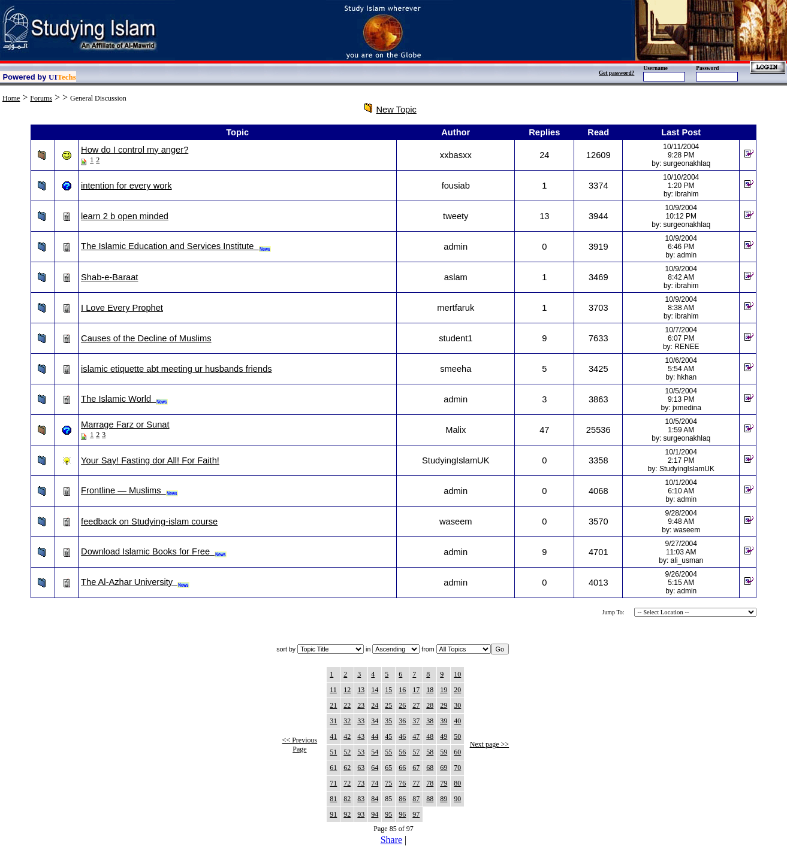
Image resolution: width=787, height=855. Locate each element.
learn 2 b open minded (124, 216)
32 (347, 721)
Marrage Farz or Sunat (125, 424)
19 (443, 690)
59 (443, 752)
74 (374, 783)
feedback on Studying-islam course (149, 521)
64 (374, 767)
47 (416, 736)
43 (360, 736)
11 (333, 690)
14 (374, 690)
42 (347, 736)
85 (388, 799)
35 (388, 721)
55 (388, 752)
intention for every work (126, 185)
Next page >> (489, 744)
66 (402, 767)
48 (429, 736)
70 (457, 767)
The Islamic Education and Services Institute (176, 246)
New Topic (396, 109)
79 (443, 783)
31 (333, 721)
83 (360, 799)
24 (374, 705)
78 (429, 783)
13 (360, 690)
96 (402, 814)
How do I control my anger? (134, 149)
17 (416, 690)
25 (388, 705)
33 (360, 721)
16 (402, 690)
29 (443, 705)
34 (374, 721)
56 (402, 752)
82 (347, 799)
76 (402, 783)
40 (457, 721)
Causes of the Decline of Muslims (146, 338)
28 (429, 705)
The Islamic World (124, 399)
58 (429, 752)
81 (333, 799)
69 (443, 767)
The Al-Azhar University (135, 582)
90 (457, 799)
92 (347, 814)
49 (443, 736)
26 (402, 705)
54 (374, 752)
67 (416, 767)
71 (333, 783)
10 (457, 674)
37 (416, 721)
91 (333, 814)
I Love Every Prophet (122, 308)
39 (443, 721)
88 (429, 799)
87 (416, 799)
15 (388, 690)
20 (457, 690)
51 (333, 752)
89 (443, 799)
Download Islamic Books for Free (154, 551)
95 (388, 814)
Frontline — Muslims (129, 490)
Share (391, 840)
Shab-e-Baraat (109, 277)
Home (11, 98)
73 (360, 783)
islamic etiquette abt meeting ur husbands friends (176, 369)
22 (347, 705)
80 (457, 783)
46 (402, 736)
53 (360, 752)
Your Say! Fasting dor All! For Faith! (150, 460)
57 (416, 752)
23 (360, 705)
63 (360, 767)
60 (457, 752)
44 (374, 736)
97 (416, 814)
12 (347, 690)
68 (429, 767)
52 (347, 752)
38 (429, 721)
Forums (41, 98)
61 (333, 767)
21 (333, 705)
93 (360, 814)
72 (347, 783)
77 (416, 783)
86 (402, 799)
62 (347, 767)
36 (402, 721)
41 (333, 736)
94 (374, 814)
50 (457, 736)
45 (388, 736)
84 (374, 799)
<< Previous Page (300, 744)
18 (429, 690)
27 (416, 705)
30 (457, 705)
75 (388, 783)
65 (388, 767)
